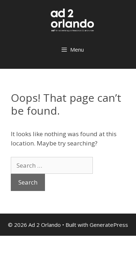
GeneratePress (109, 224)
